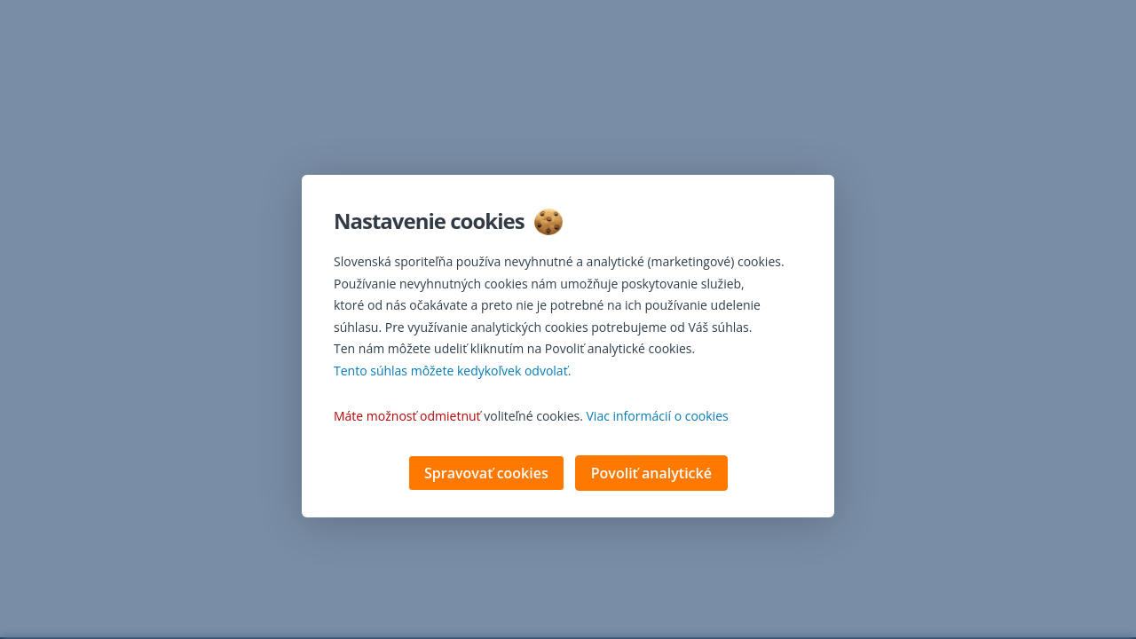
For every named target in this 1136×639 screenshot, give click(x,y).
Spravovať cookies (486, 475)
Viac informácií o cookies (658, 417)
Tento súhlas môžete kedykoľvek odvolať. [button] (452, 372)
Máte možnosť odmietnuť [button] (407, 417)
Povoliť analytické (651, 475)
